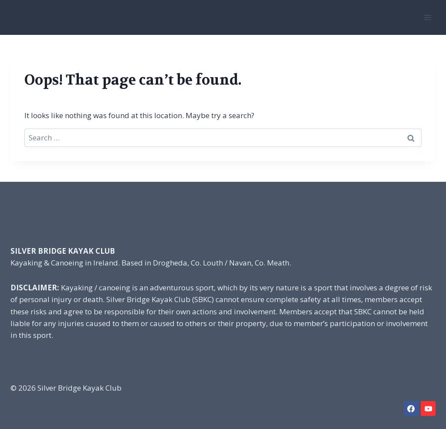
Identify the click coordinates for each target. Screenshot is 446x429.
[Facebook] (411, 408)
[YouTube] (428, 408)
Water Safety (37, 203)
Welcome (84, 203)
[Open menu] (427, 17)
